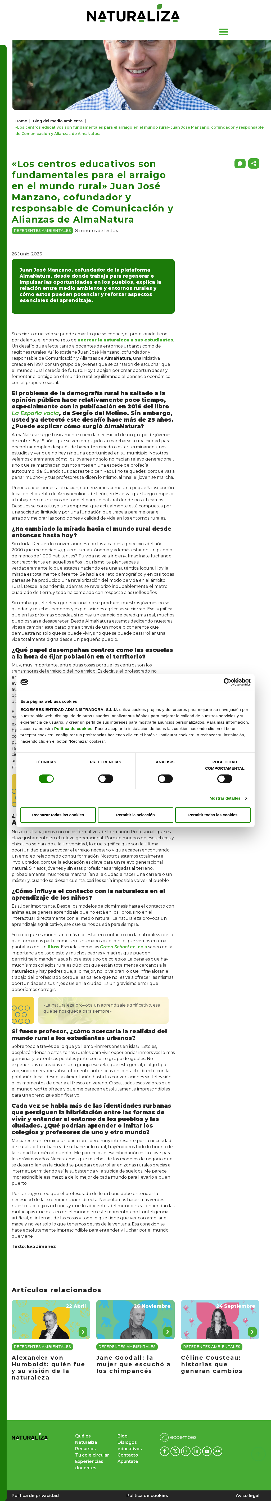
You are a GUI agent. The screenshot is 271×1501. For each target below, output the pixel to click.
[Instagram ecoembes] (186, 1450)
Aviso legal (247, 1495)
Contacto (128, 1455)
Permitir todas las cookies (213, 815)
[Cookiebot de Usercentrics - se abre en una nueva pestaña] (227, 682)
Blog (123, 1436)
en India (123, 946)
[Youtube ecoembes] (207, 1450)
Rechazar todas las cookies (58, 815)
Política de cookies (73, 728)
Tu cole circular (92, 1455)
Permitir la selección (135, 815)
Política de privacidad (35, 1495)
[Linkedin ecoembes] (197, 1450)
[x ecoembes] (175, 1450)
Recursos (85, 1448)
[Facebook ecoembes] (165, 1450)
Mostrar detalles (225, 798)
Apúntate (128, 1461)
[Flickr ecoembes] (217, 1450)
